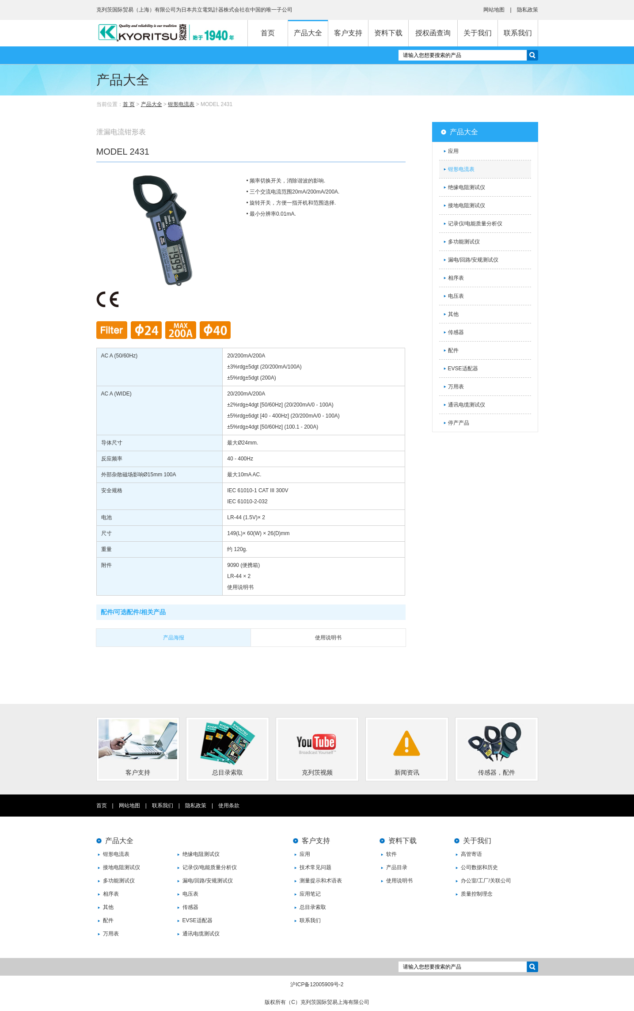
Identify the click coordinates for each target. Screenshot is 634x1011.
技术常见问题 (315, 867)
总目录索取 (313, 907)
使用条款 (228, 805)
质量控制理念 (477, 894)
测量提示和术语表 (321, 881)
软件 (391, 854)
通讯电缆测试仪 (466, 405)
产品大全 (308, 33)
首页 (268, 33)
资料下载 (388, 33)
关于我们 (477, 33)
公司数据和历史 (479, 867)
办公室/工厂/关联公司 (486, 881)
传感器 (456, 332)
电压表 (456, 296)
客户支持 (348, 33)
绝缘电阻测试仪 (466, 187)
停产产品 (458, 423)
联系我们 (518, 33)
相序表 (456, 278)
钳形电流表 (181, 104)
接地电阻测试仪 (466, 205)
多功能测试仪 (464, 242)
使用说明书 (399, 881)
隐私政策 (527, 10)
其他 (453, 314)
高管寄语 (471, 854)
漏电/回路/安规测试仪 (473, 260)
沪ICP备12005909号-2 (316, 984)
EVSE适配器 (463, 368)
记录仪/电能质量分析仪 (475, 223)
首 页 (129, 104)
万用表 (456, 387)
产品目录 (396, 867)
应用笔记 (310, 894)
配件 (453, 350)
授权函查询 (433, 33)
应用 (453, 151)
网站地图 (494, 10)
